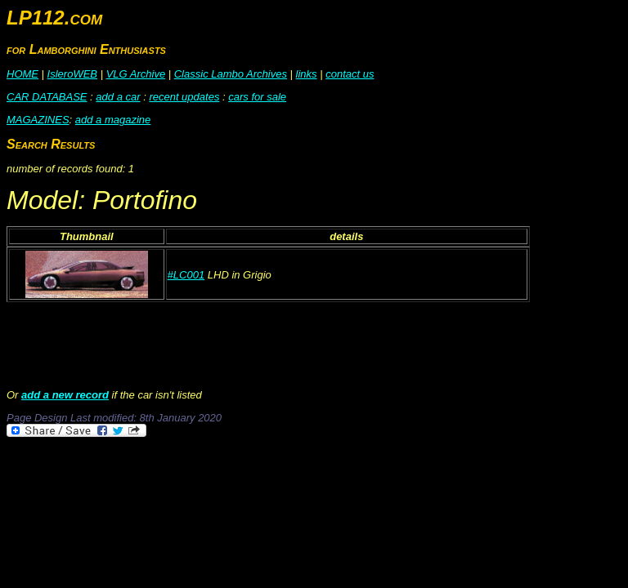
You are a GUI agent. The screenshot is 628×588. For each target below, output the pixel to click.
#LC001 (186, 275)
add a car (118, 97)
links (306, 74)
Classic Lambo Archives (230, 74)
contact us (349, 74)
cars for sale (257, 97)
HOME (22, 74)
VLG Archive (136, 74)
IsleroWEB (72, 74)
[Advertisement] (304, 484)
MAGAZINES (38, 120)
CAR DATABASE (47, 97)
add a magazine (113, 120)
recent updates (184, 97)
